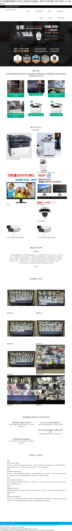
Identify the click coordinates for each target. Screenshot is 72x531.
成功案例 (41, 18)
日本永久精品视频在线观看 (6, 530)
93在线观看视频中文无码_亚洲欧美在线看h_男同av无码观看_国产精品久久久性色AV (19, 528)
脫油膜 (48, 525)
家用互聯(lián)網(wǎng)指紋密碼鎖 (15, 95)
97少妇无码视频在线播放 (48, 530)
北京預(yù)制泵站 (52, 525)
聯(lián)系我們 (61, 18)
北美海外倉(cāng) (30, 525)
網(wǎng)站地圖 (54, 523)
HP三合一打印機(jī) (56, 114)
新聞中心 (50, 11)
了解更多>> (36, 266)
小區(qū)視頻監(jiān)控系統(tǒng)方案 (16, 115)
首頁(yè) (28, 11)
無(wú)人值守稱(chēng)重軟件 (21, 525)
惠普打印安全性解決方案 (36, 114)
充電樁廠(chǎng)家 (37, 525)
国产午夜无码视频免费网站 (18, 530)
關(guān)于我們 (39, 11)
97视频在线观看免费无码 (30, 530)
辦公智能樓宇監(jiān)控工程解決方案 (56, 95)
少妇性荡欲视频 (39, 530)
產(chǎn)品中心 (60, 11)
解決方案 (50, 18)
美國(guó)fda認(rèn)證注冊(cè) (10, 525)
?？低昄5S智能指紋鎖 (36, 94)
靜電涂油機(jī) (44, 525)
